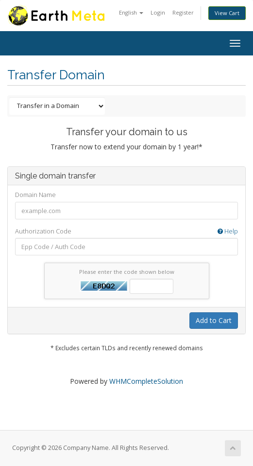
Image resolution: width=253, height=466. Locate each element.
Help (228, 231)
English (131, 12)
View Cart (227, 13)
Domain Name (35, 194)
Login (158, 12)
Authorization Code (126, 231)
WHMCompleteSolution (146, 381)
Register (183, 12)
